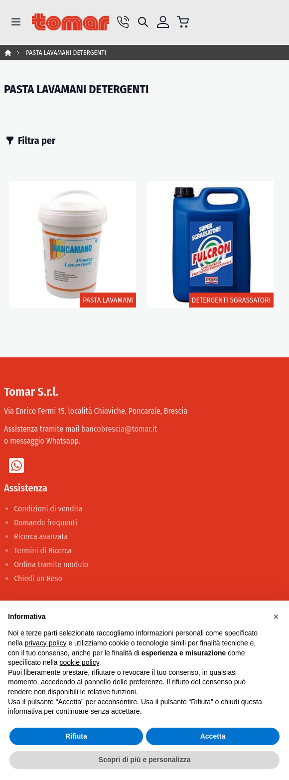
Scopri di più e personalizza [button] (144, 760)
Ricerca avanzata (41, 536)
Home (8, 53)
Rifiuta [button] (76, 736)
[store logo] (70, 22)
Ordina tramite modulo (51, 564)
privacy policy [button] (45, 643)
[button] (276, 616)
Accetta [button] (213, 736)
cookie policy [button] (79, 662)
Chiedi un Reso (38, 578)
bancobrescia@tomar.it (119, 429)
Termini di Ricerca (43, 550)
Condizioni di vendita (48, 508)
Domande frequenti (45, 522)
